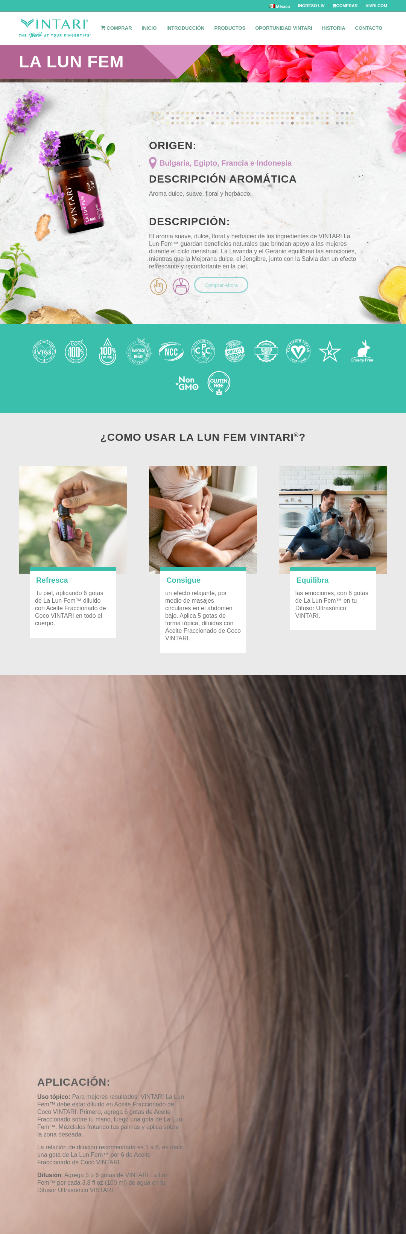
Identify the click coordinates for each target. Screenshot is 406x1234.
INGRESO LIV (311, 5)
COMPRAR (345, 5)
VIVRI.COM (376, 5)
